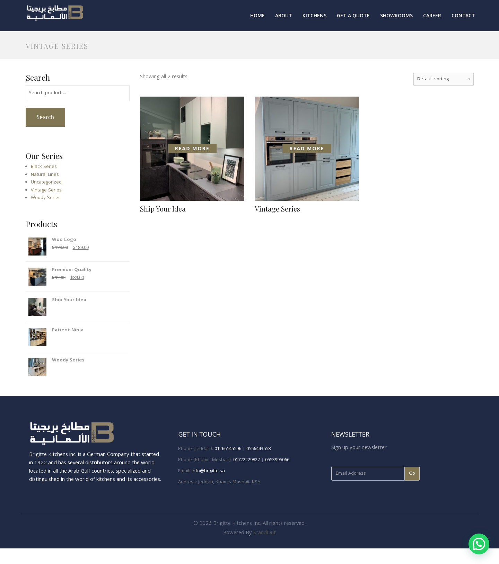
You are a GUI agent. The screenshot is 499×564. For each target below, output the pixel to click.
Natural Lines (45, 175)
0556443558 (258, 449)
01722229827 (246, 460)
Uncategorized (46, 182)
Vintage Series (46, 190)
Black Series (44, 167)
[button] (479, 544)
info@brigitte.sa (208, 471)
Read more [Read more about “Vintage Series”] (306, 148)
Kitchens (314, 16)
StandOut (264, 533)
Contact (463, 16)
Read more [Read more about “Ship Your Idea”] (192, 148)
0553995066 (277, 460)
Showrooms (396, 16)
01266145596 (228, 449)
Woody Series (46, 198)
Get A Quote (353, 16)
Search (45, 117)
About (283, 16)
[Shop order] (443, 79)
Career (432, 16)
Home (257, 16)
